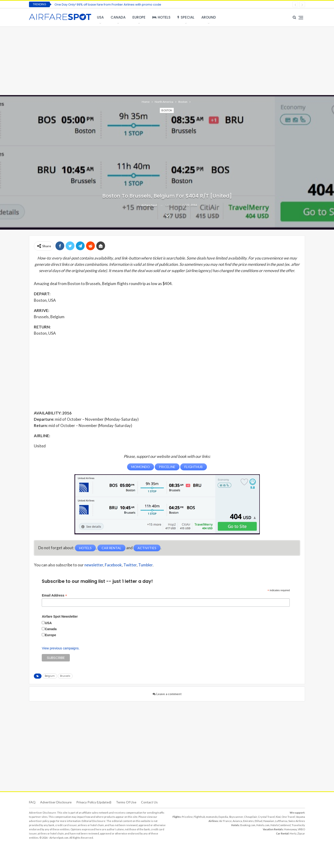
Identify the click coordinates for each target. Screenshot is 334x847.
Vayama (300, 816)
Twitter (130, 564)
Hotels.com (263, 824)
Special (185, 17)
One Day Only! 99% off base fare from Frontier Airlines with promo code (108, 4)
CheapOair (250, 816)
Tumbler (145, 564)
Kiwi (278, 816)
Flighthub (199, 816)
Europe (138, 17)
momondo (212, 816)
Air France (225, 820)
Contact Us (149, 802)
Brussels (65, 675)
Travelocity (298, 824)
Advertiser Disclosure (56, 802)
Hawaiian (268, 820)
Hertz (293, 833)
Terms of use (126, 802)
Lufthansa (281, 820)
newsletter (93, 564)
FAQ (32, 802)
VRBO (301, 829)
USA (100, 17)
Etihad (258, 820)
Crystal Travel (266, 816)
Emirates (248, 820)
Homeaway (290, 829)
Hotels (161, 17)
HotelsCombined (280, 824)
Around (208, 17)
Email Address (54, 595)
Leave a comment (167, 694)
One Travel (288, 816)
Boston (166, 110)
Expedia (223, 816)
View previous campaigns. (60, 648)
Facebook (113, 564)
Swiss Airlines (296, 820)
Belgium (50, 675)
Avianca (237, 820)
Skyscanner (236, 816)
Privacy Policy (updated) (93, 802)
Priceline (187, 816)
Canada (118, 17)
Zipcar (301, 833)
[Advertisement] (167, 60)
